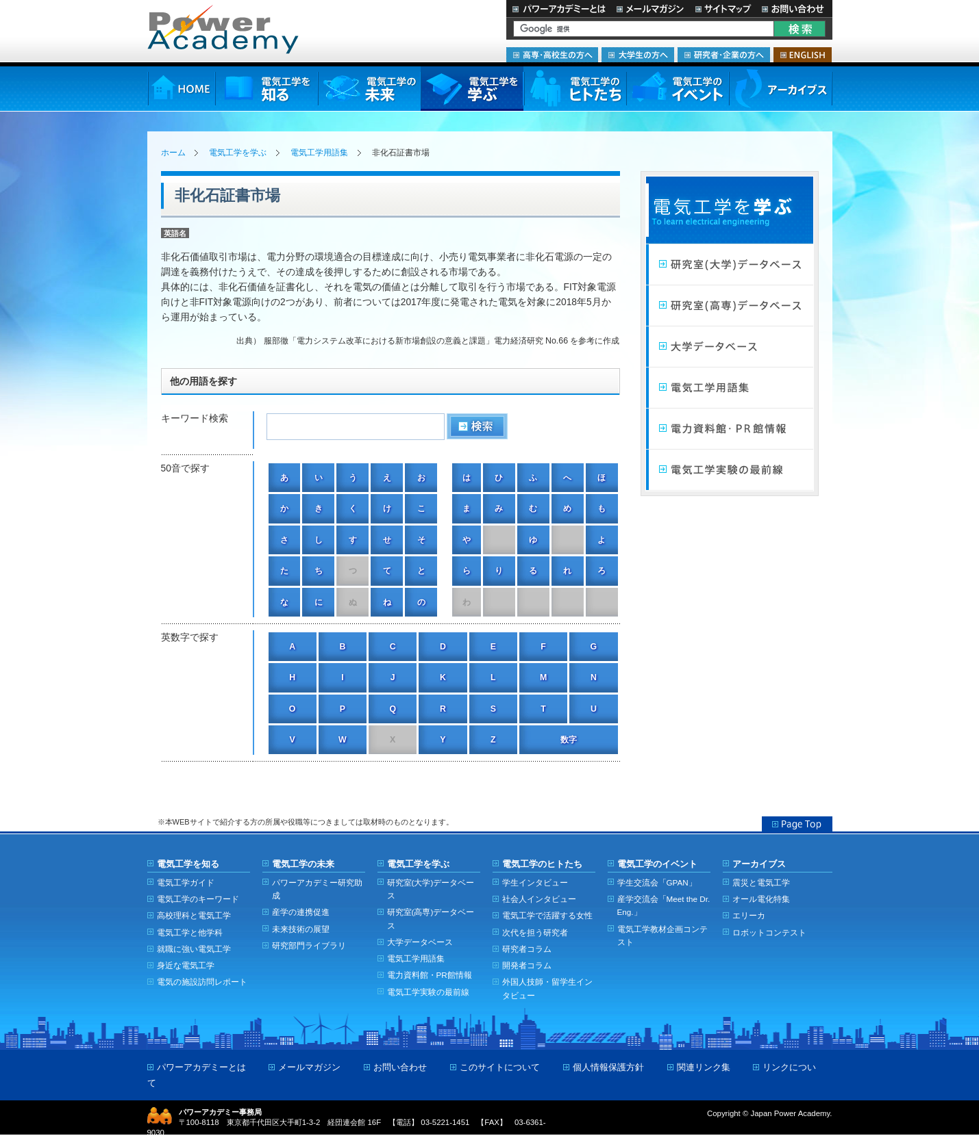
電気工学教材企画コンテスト (662, 935)
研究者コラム (527, 948)
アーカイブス (781, 88)
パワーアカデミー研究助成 (317, 889)
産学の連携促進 (301, 911)
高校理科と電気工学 (194, 915)
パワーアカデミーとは (558, 8)
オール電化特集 (761, 898)
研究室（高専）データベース (729, 305)
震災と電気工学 (761, 882)
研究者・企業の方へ (724, 54)
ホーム (173, 152)
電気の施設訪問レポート (202, 981)
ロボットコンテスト (769, 932)
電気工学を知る (266, 88)
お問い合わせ (794, 8)
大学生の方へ (638, 54)
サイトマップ (722, 8)
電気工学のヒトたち (574, 88)
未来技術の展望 (301, 928)
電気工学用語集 (319, 152)
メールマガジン (650, 8)
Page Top (797, 823)
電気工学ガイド (185, 882)
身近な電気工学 (185, 965)
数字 (568, 740)
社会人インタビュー (539, 898)
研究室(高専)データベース (431, 918)
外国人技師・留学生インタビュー (547, 988)
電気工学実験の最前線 (729, 470)
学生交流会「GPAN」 (657, 882)
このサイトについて (500, 1067)
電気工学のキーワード (198, 898)
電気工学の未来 (369, 88)
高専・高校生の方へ (552, 54)
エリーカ (748, 915)
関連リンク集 (703, 1067)
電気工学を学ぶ (472, 88)
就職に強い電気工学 (194, 948)
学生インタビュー (535, 882)
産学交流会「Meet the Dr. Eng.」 (663, 905)
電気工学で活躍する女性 (547, 915)
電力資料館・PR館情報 (429, 974)
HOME (181, 88)
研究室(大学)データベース (431, 889)
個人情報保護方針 (608, 1067)
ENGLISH (802, 54)
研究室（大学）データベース (729, 264)
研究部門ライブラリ (309, 945)
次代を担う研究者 (535, 932)
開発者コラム (527, 965)
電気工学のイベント (678, 88)
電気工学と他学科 (190, 932)
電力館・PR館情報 (729, 429)
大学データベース (729, 346)
